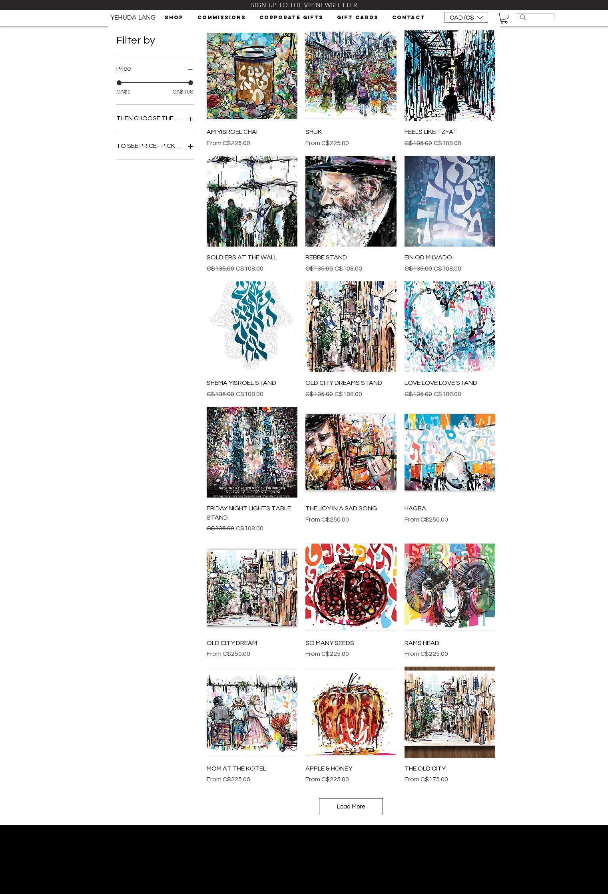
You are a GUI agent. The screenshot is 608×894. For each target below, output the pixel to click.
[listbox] (466, 17)
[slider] (119, 83)
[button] (175, 17)
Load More (351, 807)
